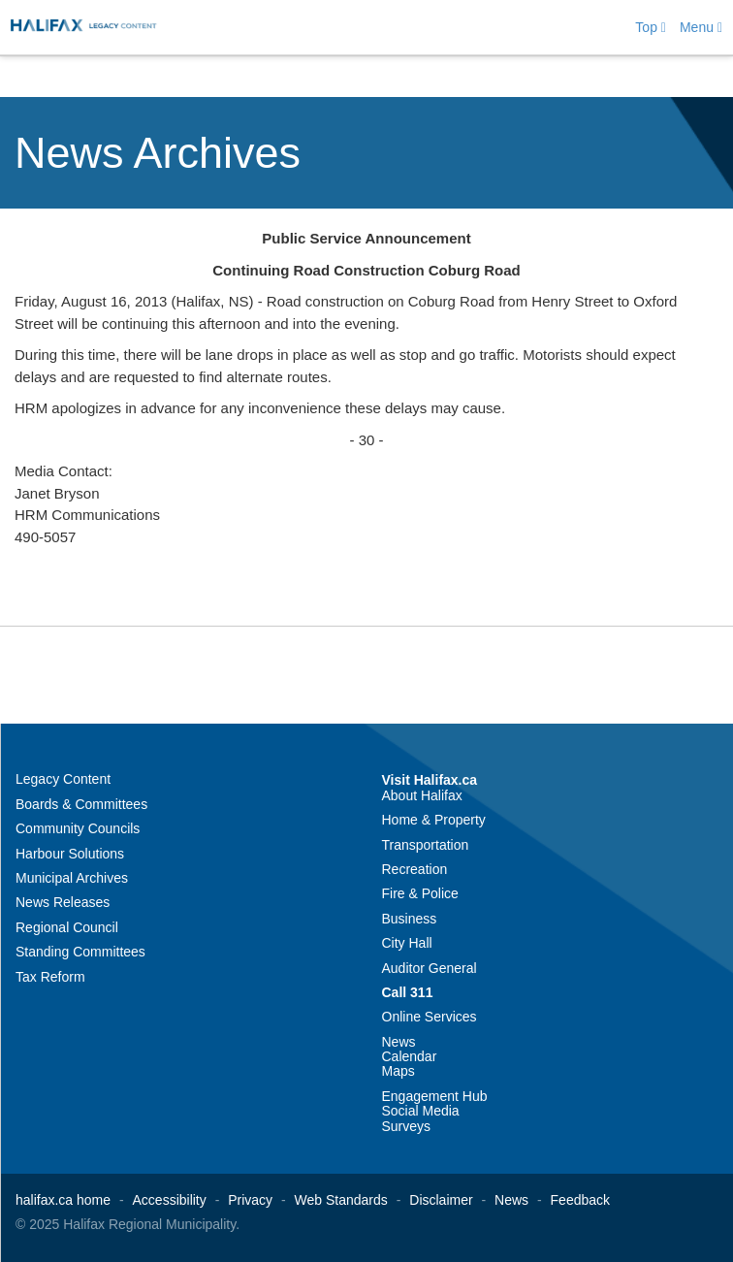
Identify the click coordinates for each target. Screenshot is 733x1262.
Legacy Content (63, 779)
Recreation (415, 869)
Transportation (425, 845)
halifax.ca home (63, 1200)
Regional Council (67, 927)
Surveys (406, 1126)
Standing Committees (80, 951)
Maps (398, 1071)
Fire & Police (420, 893)
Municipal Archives (72, 878)
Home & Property (434, 819)
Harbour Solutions (70, 853)
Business (409, 918)
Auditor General (429, 968)
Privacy (250, 1200)
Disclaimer (440, 1200)
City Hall (407, 943)
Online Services (429, 1016)
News (399, 1042)
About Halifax (422, 795)
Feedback (580, 1200)
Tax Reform (50, 977)
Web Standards (341, 1200)
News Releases (63, 902)
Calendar (409, 1056)
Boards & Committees (81, 804)
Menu (701, 27)
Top (650, 27)
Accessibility (170, 1200)
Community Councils (78, 828)
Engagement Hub (435, 1096)
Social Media (421, 1110)
